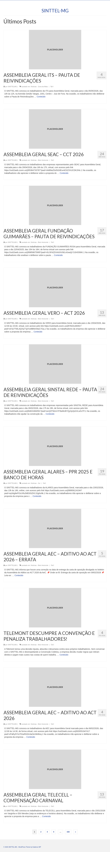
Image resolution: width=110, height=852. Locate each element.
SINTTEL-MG (55, 10)
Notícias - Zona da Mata (39, 86)
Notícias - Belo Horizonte (39, 160)
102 (68, 832)
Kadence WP (37, 847)
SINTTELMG (12, 86)
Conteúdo (41, 96)
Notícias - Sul (35, 483)
